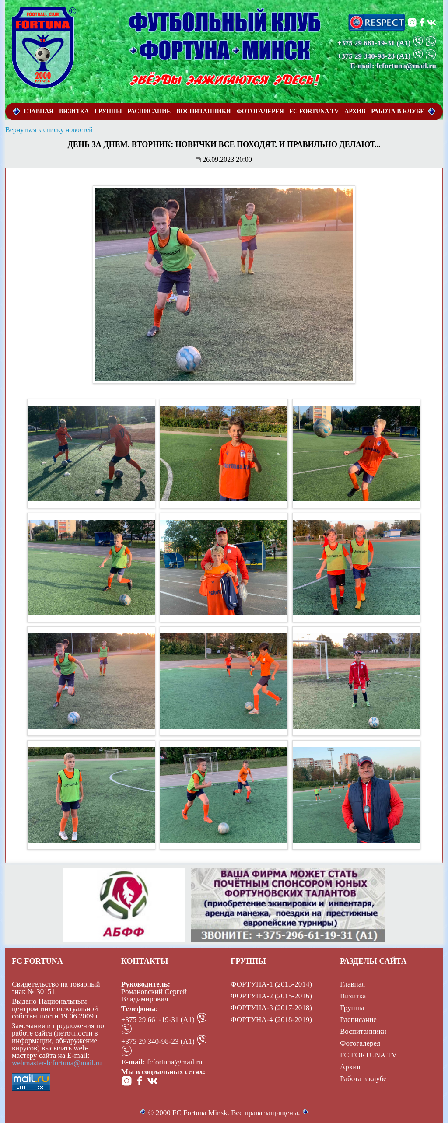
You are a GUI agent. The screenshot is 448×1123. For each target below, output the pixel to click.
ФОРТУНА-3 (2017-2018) (271, 1008)
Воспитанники (363, 1031)
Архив (350, 1067)
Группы (352, 1008)
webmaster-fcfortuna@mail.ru (57, 1063)
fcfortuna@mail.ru (175, 1062)
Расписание (358, 1019)
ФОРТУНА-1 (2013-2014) (271, 984)
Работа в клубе (363, 1078)
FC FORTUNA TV (368, 1055)
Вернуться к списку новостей (49, 129)
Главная (352, 984)
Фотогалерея (360, 1043)
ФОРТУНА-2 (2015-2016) (271, 996)
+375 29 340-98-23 (366, 56)
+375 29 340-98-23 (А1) (158, 1041)
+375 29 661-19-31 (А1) (158, 1019)
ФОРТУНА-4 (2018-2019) (271, 1019)
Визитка (353, 996)
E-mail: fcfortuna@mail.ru (393, 66)
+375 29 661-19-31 (366, 43)
